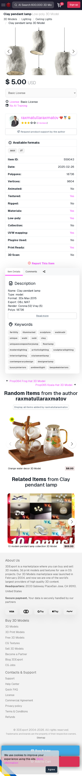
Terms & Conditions (16, 711)
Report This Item (43, 263)
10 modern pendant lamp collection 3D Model (32, 546)
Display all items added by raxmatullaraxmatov (41, 407)
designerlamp (45, 361)
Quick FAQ (11, 689)
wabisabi (60, 332)
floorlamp (48, 344)
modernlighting (18, 349)
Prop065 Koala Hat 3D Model (53, 385)
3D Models (11, 626)
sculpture (45, 332)
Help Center (12, 684)
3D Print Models (15, 632)
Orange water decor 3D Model (24, 468)
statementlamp (40, 355)
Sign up (74, 4)
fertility (14, 332)
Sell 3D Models (14, 648)
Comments (31, 271)
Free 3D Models (14, 637)
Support (10, 678)
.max (12, 150)
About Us (12, 560)
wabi (24, 338)
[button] (71, 444)
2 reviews (42, 123)
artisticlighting (40, 349)
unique (13, 338)
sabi (34, 338)
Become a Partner (16, 654)
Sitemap (41, 737)
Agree (51, 769)
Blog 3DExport (14, 659)
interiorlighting (18, 355)
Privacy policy (13, 706)
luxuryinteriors (18, 367)
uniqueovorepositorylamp (24, 344)
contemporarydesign (21, 361)
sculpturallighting (63, 349)
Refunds (10, 717)
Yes (72, 196)
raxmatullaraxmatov (40, 117)
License (9, 695)
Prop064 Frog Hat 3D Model (27, 381)
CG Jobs (10, 665)
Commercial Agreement (19, 700)
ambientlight (38, 367)
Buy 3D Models (17, 620)
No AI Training (18, 105)
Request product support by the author (41, 131)
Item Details (14, 271)
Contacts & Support (20, 672)
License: (15, 102)
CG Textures (12, 643)
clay (43, 338)
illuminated (29, 332)
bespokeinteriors (59, 367)
